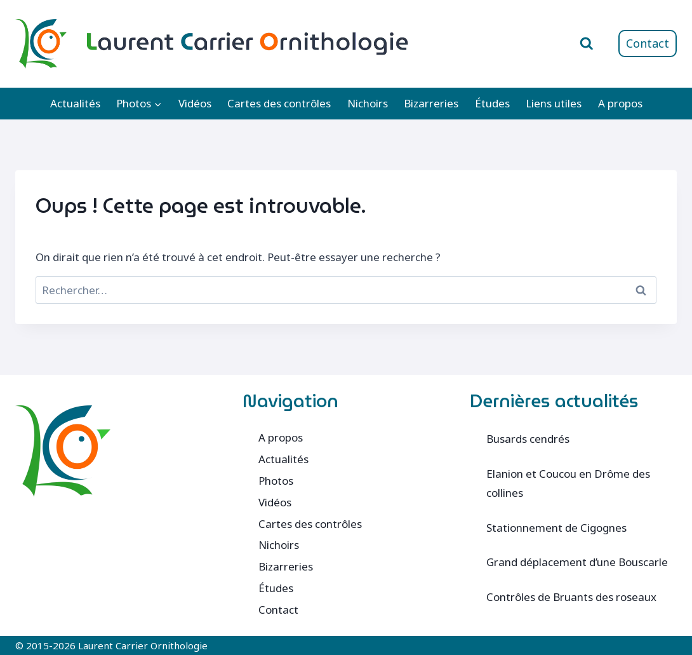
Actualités (75, 103)
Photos (275, 480)
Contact (647, 43)
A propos (620, 103)
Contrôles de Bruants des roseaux (571, 597)
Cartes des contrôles (279, 103)
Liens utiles (554, 103)
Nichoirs (367, 103)
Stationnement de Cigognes (556, 527)
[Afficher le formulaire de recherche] (586, 44)
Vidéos (194, 103)
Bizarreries (431, 103)
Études (492, 103)
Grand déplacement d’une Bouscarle (577, 562)
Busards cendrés (527, 438)
